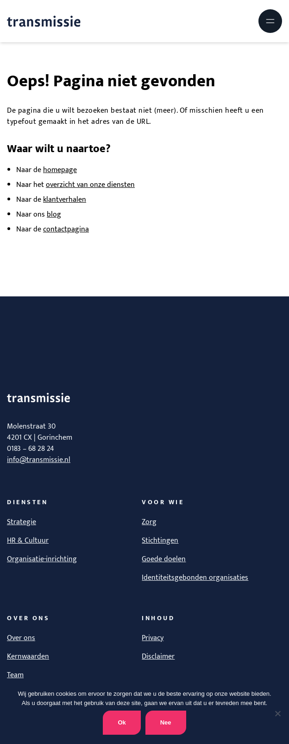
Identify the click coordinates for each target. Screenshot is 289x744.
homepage (60, 170)
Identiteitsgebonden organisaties (195, 577)
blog (54, 214)
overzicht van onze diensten (90, 185)
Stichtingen (160, 540)
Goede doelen (164, 559)
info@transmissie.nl (38, 460)
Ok (122, 722)
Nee (165, 722)
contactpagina (66, 229)
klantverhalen (64, 199)
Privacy (152, 638)
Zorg (149, 522)
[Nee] (277, 713)
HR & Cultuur (28, 540)
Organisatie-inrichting (42, 559)
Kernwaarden (28, 656)
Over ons (21, 638)
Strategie (21, 522)
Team (15, 675)
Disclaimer (158, 656)
